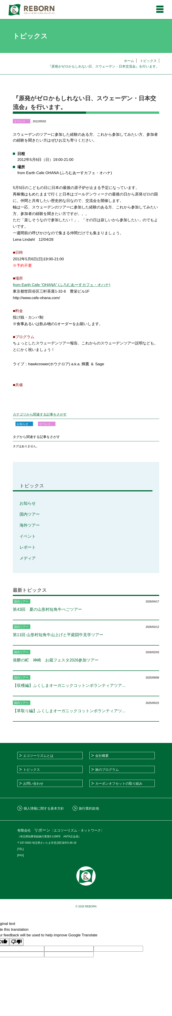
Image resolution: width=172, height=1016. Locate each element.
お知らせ (28, 503)
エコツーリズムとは (38, 756)
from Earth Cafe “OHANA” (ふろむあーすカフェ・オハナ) (61, 285)
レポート (28, 547)
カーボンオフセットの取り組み (118, 783)
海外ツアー (30, 525)
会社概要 (102, 756)
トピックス (148, 61)
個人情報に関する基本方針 (44, 808)
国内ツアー (30, 514)
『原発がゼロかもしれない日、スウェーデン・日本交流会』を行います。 (103, 66)
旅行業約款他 (89, 808)
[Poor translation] (16, 942)
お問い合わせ (33, 783)
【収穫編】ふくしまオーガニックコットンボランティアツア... (69, 685)
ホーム (129, 61)
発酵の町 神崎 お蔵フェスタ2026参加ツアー (56, 660)
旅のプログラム (107, 769)
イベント (28, 536)
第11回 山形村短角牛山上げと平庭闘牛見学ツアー (58, 635)
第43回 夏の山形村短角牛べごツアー (47, 609)
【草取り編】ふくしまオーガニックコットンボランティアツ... (69, 711)
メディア (28, 558)
